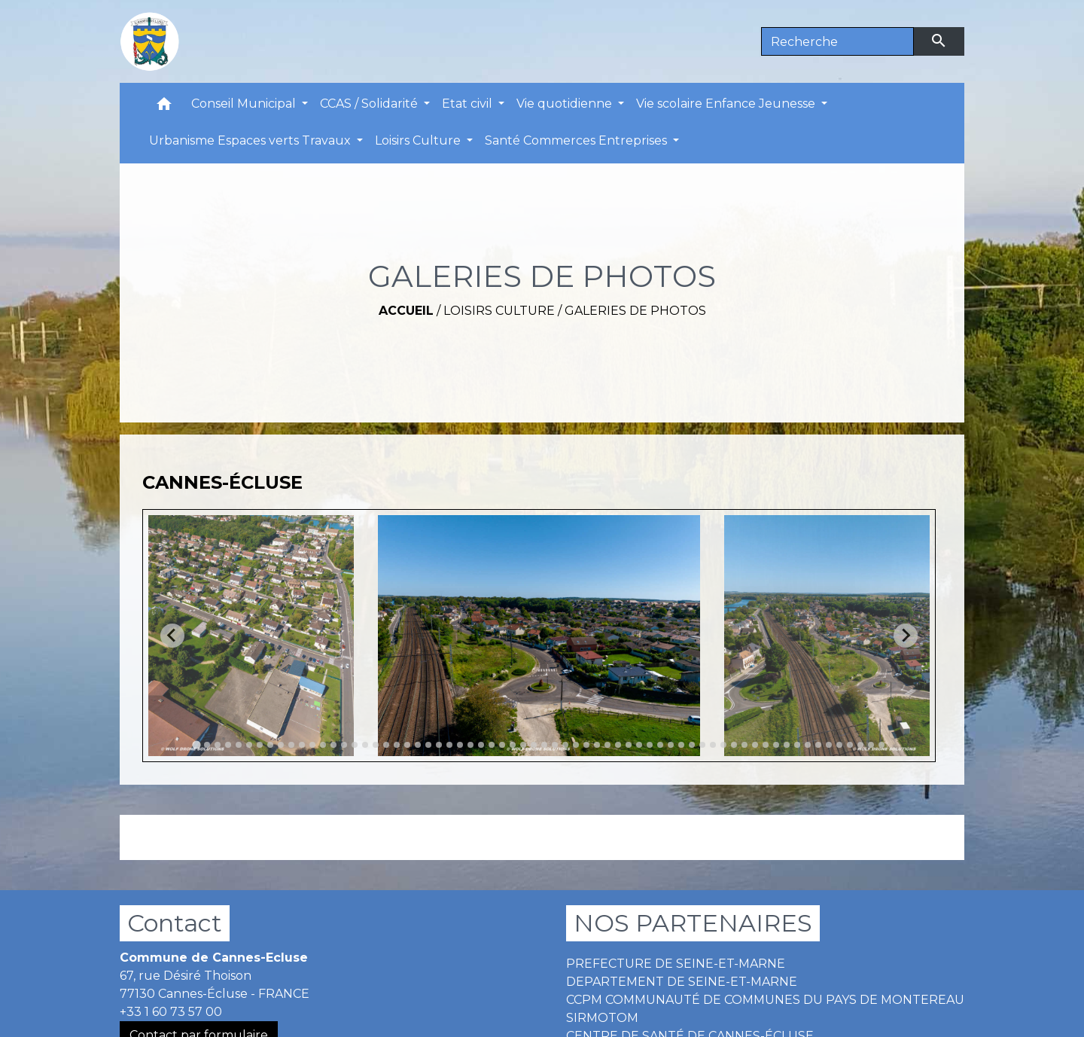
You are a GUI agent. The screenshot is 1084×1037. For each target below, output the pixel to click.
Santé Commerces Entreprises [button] (577, 140)
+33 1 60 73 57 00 (171, 1012)
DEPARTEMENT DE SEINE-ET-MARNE (681, 981)
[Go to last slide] (172, 636)
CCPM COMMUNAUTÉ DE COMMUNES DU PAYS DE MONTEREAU (765, 1000)
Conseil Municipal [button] (245, 103)
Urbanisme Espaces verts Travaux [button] (251, 140)
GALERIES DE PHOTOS (635, 310)
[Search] (837, 41)
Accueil (406, 310)
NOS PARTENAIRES (693, 923)
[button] (164, 107)
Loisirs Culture (499, 310)
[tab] (196, 744)
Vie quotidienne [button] (565, 103)
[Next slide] (906, 636)
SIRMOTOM (602, 1018)
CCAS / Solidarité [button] (370, 103)
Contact (174, 923)
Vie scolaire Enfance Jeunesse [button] (727, 103)
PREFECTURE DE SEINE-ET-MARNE (675, 963)
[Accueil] (150, 41)
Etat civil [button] (468, 103)
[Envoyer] (939, 41)
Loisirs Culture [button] (419, 140)
